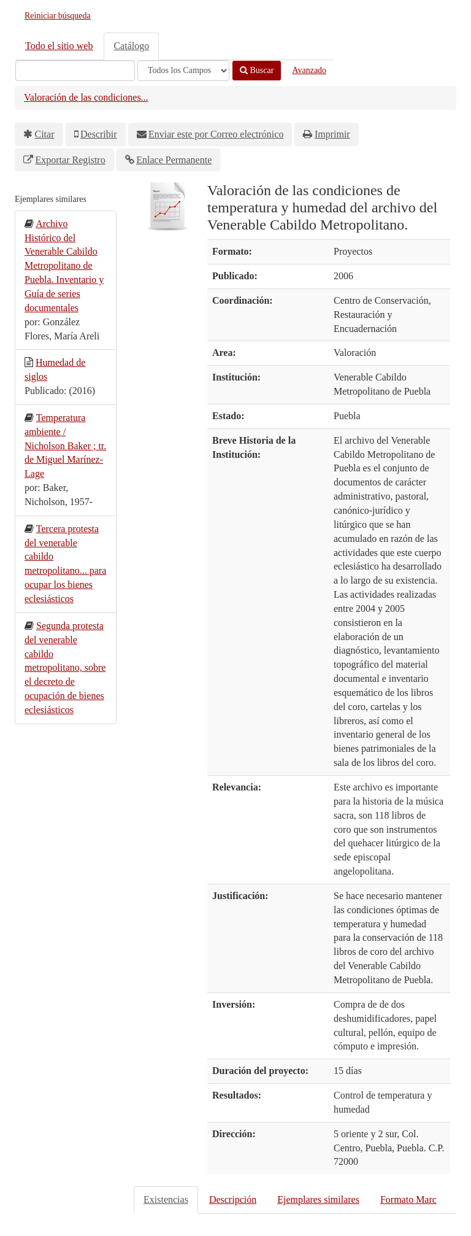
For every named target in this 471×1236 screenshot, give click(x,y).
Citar (45, 134)
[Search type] (183, 70)
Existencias (166, 1199)
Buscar (257, 70)
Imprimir (332, 134)
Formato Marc (408, 1199)
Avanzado (309, 70)
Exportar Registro (70, 160)
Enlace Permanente (174, 160)
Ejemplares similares (318, 1199)
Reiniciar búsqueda (58, 15)
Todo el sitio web (59, 46)
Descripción (232, 1199)
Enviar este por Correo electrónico (215, 134)
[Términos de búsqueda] (75, 70)
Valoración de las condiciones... (86, 97)
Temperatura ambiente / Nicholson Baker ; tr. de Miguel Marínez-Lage (65, 445)
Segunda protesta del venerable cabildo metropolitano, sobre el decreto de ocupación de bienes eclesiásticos (65, 667)
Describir (98, 134)
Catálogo (131, 46)
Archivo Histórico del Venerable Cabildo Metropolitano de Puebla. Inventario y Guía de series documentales (64, 265)
